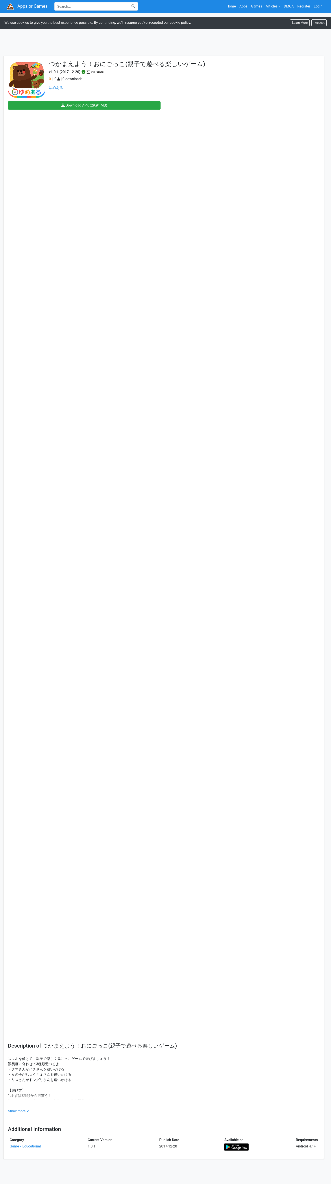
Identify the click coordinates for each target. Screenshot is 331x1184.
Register (303, 6)
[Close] (319, 22)
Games (256, 6)
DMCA (289, 6)
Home (231, 6)
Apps (243, 6)
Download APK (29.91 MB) (84, 105)
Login (318, 6)
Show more (17, 1111)
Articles (271, 6)
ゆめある (56, 88)
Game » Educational (25, 1146)
